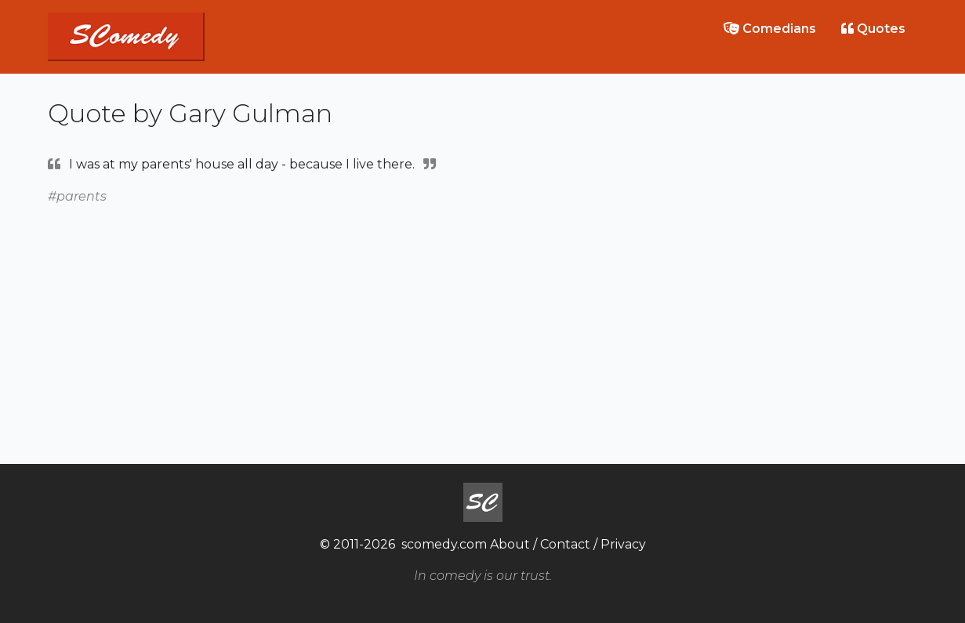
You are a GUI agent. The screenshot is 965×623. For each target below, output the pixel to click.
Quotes (873, 28)
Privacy (623, 544)
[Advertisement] (483, 316)
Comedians (770, 28)
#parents (77, 196)
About (510, 544)
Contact (565, 544)
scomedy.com (444, 544)
